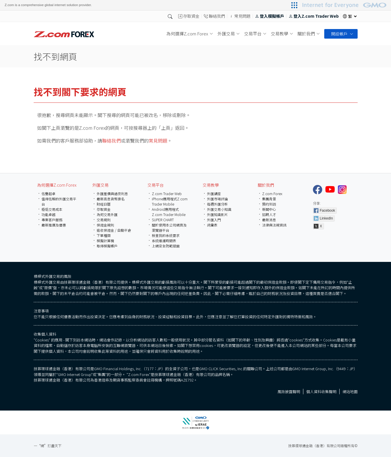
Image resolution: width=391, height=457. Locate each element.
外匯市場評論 (217, 198)
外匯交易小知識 (219, 209)
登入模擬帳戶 (269, 16)
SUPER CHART (163, 219)
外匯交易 (100, 185)
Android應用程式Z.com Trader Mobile (168, 212)
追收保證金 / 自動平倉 (114, 230)
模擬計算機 (105, 240)
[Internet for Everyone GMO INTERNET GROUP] (345, 5)
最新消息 (269, 219)
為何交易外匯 (107, 214)
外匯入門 (214, 219)
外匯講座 (214, 193)
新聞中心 (269, 209)
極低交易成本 (52, 209)
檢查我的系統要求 (166, 235)
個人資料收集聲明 (321, 393)
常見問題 (240, 16)
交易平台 (155, 185)
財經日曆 (104, 203)
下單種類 (104, 235)
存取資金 (188, 16)
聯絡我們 (214, 16)
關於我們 (266, 185)
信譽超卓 (48, 193)
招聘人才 (269, 214)
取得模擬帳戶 (107, 245)
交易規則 (104, 219)
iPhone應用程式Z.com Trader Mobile (170, 201)
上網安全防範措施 (166, 245)
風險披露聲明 (289, 393)
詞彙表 (212, 224)
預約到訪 (269, 203)
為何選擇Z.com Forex (56, 185)
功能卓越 (48, 214)
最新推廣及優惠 (54, 224)
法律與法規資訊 (274, 224)
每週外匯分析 (217, 203)
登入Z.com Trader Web (314, 16)
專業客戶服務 (52, 219)
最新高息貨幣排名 (111, 198)
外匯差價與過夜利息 (112, 193)
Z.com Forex (272, 193)
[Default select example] (352, 16)
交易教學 (211, 185)
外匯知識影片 (217, 214)
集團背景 (269, 198)
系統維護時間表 (164, 240)
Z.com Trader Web (167, 193)
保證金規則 (105, 224)
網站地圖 (350, 393)
